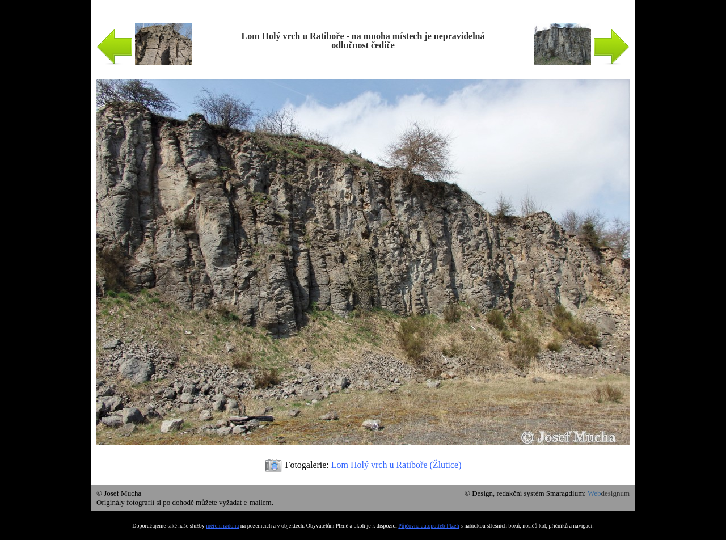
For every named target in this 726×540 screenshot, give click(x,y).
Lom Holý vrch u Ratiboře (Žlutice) (396, 465)
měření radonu (222, 525)
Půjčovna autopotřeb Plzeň (428, 525)
